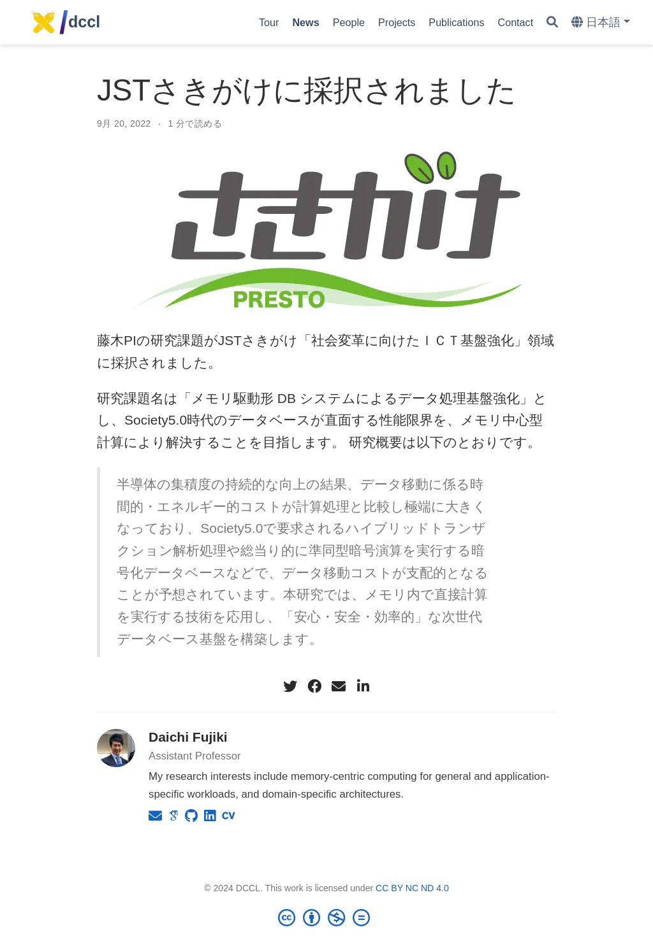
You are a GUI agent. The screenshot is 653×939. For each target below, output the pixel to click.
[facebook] (314, 686)
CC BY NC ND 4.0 (412, 888)
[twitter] (290, 686)
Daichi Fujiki (188, 737)
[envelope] (338, 686)
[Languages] (600, 22)
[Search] (552, 22)
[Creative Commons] (326, 917)
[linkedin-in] (362, 686)
